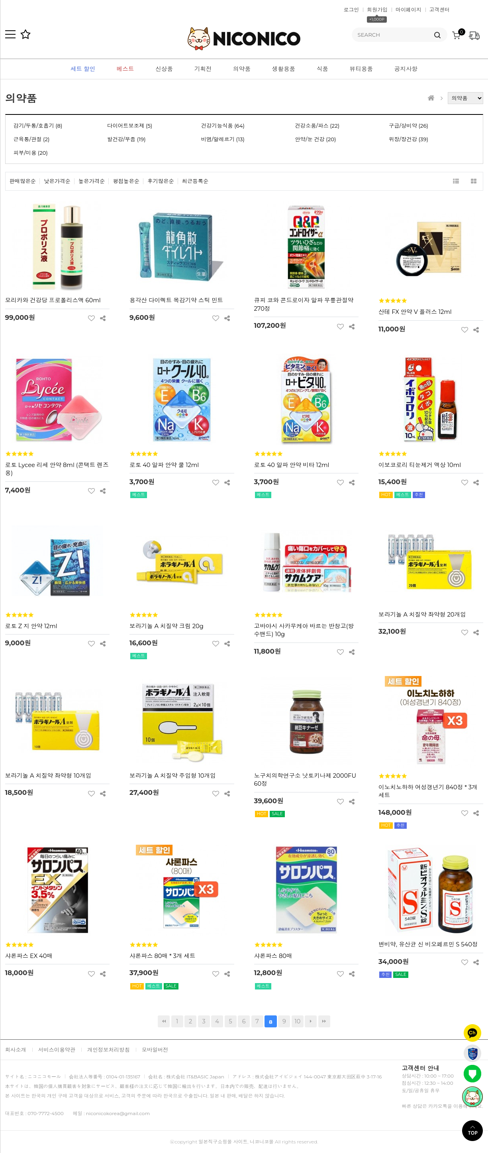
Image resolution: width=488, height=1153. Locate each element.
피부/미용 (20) (31, 153)
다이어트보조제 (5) (129, 125)
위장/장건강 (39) (408, 139)
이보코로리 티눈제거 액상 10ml (419, 465)
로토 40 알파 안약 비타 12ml (291, 465)
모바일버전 (155, 1050)
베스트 (125, 69)
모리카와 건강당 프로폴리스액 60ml (53, 300)
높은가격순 (91, 181)
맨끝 (324, 1021)
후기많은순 (160, 181)
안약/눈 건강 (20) (315, 139)
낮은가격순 (57, 181)
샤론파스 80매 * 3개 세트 (162, 956)
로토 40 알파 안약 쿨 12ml (164, 465)
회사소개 (15, 1050)
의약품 (242, 69)
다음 (311, 1021)
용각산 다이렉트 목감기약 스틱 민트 (176, 300)
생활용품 (284, 69)
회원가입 (377, 9)
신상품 (164, 69)
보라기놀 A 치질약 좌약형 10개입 (48, 775)
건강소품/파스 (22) (317, 125)
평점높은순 (126, 181)
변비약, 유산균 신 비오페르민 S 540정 (428, 944)
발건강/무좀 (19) (126, 139)
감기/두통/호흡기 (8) (38, 125)
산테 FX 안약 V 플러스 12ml (415, 311)
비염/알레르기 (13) (223, 139)
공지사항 (406, 69)
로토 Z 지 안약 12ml (31, 626)
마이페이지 (408, 9)
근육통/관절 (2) (32, 139)
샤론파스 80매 (273, 956)
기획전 (203, 69)
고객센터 (439, 9)
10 (296, 1020)
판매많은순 (23, 181)
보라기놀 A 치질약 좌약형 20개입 (422, 614)
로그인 (351, 9)
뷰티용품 (361, 69)
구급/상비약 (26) (408, 125)
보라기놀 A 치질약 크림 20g (166, 626)
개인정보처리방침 (108, 1050)
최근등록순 (195, 181)
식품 (322, 69)
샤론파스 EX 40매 (29, 956)
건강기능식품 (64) (223, 125)
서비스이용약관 (56, 1050)
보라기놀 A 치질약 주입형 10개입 (172, 775)
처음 (164, 1021)
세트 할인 (83, 69)
